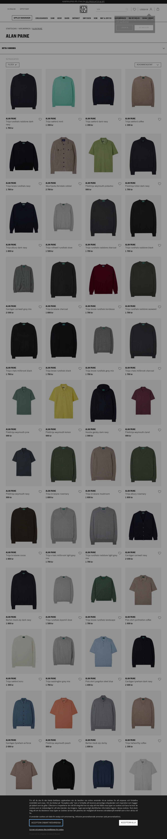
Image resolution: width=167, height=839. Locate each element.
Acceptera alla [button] (128, 822)
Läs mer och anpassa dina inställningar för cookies (46, 830)
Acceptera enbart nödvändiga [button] (46, 823)
